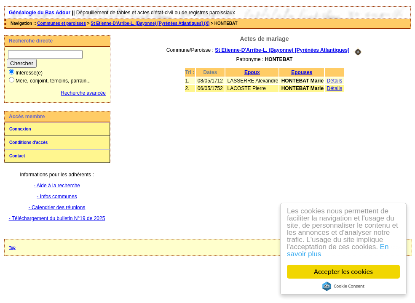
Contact (17, 156)
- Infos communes (57, 196)
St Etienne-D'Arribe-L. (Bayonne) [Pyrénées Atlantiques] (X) (150, 23)
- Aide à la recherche (57, 186)
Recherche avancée (83, 93)
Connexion (20, 129)
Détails (334, 81)
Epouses (301, 72)
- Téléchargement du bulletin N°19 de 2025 (57, 218)
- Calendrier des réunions (57, 207)
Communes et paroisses (61, 23)
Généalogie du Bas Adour (39, 13)
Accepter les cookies (343, 271)
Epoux (252, 72)
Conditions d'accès (28, 142)
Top (12, 247)
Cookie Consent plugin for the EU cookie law (343, 286)
